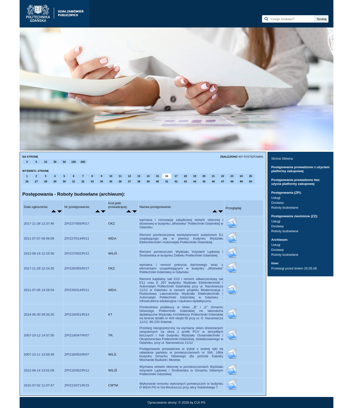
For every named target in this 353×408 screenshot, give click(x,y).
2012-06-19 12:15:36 (39, 253)
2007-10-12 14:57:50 (39, 335)
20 (203, 176)
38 (138, 181)
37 (129, 181)
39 (148, 181)
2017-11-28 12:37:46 (39, 223)
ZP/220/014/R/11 (76, 290)
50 (64, 161)
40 (157, 181)
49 (241, 181)
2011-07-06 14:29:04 (39, 290)
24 (241, 176)
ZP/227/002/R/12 (76, 253)
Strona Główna (282, 158)
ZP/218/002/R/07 (76, 354)
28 (45, 181)
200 (83, 161)
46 (213, 181)
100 (73, 161)
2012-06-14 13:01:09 (39, 370)
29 (54, 181)
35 (110, 181)
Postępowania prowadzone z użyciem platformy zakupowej (300, 169)
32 (82, 181)
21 (213, 176)
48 (231, 181)
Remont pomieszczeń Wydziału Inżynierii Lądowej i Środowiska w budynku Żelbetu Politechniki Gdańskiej (181, 253)
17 (176, 176)
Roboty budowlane (284, 207)
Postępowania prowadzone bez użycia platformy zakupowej (295, 182)
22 (222, 176)
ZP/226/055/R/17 (76, 268)
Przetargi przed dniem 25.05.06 (294, 268)
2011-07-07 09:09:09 (39, 238)
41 (166, 181)
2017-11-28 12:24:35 (39, 268)
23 (231, 176)
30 (54, 161)
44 (194, 181)
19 (194, 176)
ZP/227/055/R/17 (76, 223)
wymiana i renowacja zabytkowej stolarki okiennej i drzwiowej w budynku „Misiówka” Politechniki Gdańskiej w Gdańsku (181, 223)
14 (148, 176)
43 (185, 181)
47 (222, 181)
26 (26, 181)
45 (203, 181)
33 (92, 181)
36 (120, 181)
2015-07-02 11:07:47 (39, 385)
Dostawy (277, 202)
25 (250, 176)
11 (120, 176)
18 (185, 176)
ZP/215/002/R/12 (76, 370)
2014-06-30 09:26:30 (39, 314)
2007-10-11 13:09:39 (39, 354)
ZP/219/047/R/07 (76, 335)
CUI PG (199, 402)
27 (36, 181)
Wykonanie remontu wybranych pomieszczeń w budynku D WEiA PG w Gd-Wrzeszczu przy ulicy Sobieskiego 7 (181, 385)
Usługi (275, 198)
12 (129, 176)
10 (45, 161)
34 (101, 181)
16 (166, 176)
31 (73, 181)
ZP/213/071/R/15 (76, 385)
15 (157, 176)
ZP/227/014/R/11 (76, 238)
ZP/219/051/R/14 (76, 314)
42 (176, 181)
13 (138, 176)
